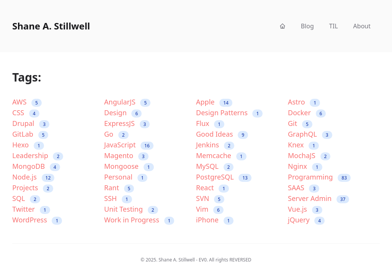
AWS (27, 102)
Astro (304, 102)
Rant (119, 188)
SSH (118, 198)
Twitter (31, 209)
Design (123, 113)
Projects (32, 188)
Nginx (305, 166)
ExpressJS (127, 123)
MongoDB (36, 166)
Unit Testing (131, 209)
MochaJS (309, 155)
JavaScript (129, 145)
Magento (126, 155)
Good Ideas (222, 134)
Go (116, 134)
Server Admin (318, 198)
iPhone (215, 220)
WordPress (37, 220)
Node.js (33, 177)
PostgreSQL (224, 177)
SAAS (303, 188)
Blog (307, 26)
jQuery (306, 220)
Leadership (37, 155)
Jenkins (215, 145)
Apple (214, 102)
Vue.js (305, 209)
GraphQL (310, 134)
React (212, 188)
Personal (125, 177)
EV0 (203, 259)
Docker (307, 113)
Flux (210, 123)
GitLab (30, 134)
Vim (210, 209)
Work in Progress (139, 220)
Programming (319, 177)
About (362, 26)
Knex (303, 145)
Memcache (221, 155)
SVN (210, 198)
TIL (333, 26)
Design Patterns (229, 113)
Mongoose (129, 166)
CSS (25, 113)
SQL (26, 198)
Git (300, 123)
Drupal (30, 123)
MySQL (215, 166)
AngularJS (127, 102)
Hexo (28, 145)
